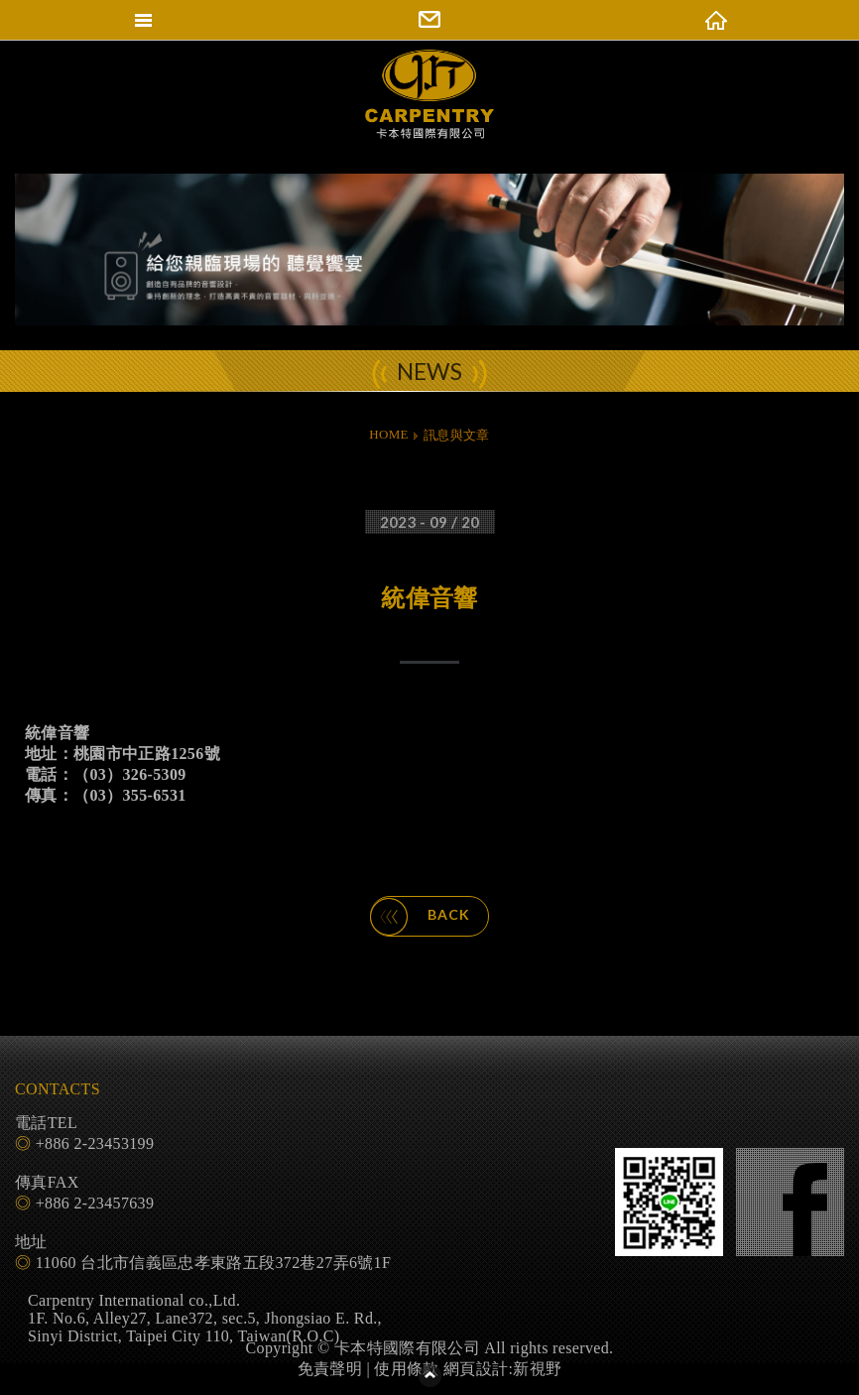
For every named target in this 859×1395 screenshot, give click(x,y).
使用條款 (406, 1368)
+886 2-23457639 (95, 1203)
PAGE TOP (429, 1375)
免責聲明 (330, 1368)
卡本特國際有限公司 (429, 112)
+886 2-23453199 (95, 1143)
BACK (420, 917)
